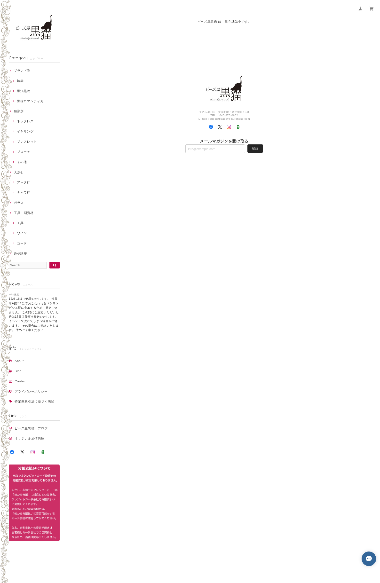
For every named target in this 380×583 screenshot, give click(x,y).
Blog (18, 371)
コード (22, 243)
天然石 (19, 172)
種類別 (19, 111)
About (19, 361)
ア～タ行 (23, 182)
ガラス (19, 203)
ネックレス (25, 121)
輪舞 (20, 81)
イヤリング (25, 131)
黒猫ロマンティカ (30, 101)
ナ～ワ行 (23, 192)
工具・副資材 (24, 213)
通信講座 (20, 253)
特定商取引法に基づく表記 (34, 401)
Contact (21, 381)
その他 (22, 162)
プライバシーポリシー (31, 391)
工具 (20, 223)
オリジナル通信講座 (31, 438)
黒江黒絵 (23, 91)
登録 (255, 148)
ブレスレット (27, 141)
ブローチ (23, 152)
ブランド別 (22, 70)
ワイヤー (23, 233)
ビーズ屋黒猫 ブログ (31, 428)
